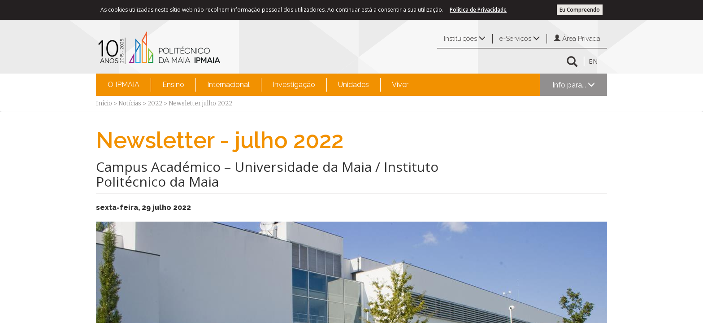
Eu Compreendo (580, 9)
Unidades (353, 84)
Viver (400, 84)
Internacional (228, 84)
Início (104, 103)
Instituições (465, 39)
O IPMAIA (123, 84)
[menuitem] (123, 85)
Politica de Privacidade (478, 9)
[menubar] (258, 85)
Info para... (573, 85)
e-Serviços (519, 39)
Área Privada (577, 39)
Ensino (173, 84)
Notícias (129, 103)
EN (593, 61)
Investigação (294, 84)
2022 (155, 103)
